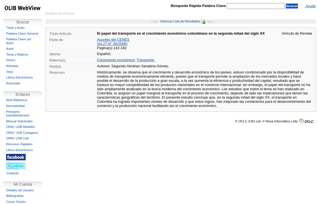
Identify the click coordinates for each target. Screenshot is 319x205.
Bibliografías (14, 195)
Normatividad (15, 106)
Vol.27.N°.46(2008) (112, 44)
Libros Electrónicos (19, 77)
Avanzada (13, 83)
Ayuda (310, 6)
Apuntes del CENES (113, 39)
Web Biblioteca (16, 100)
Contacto (12, 173)
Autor (10, 48)
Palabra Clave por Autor (19, 41)
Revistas (12, 66)
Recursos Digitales (19, 144)
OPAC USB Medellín (20, 126)
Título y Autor (15, 27)
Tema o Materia (17, 54)
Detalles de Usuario (20, 190)
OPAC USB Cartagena (22, 132)
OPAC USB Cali (17, 138)
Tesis (9, 71)
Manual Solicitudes (19, 121)
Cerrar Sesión (16, 201)
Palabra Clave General (22, 33)
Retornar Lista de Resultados (182, 21)
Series (10, 60)
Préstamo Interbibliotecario (17, 113)
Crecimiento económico (116, 60)
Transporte (145, 60)
